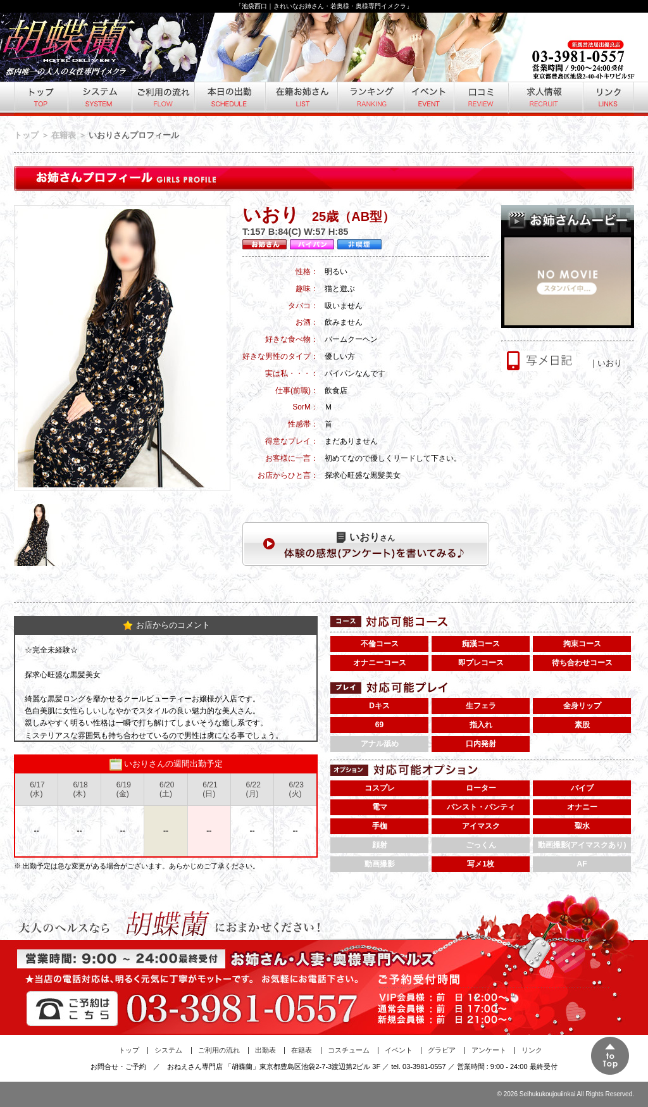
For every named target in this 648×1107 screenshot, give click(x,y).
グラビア (442, 1050)
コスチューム (349, 1050)
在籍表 (63, 135)
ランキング (370, 99)
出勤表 (265, 1050)
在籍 (301, 99)
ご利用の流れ (162, 99)
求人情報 (545, 99)
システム (99, 99)
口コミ (480, 99)
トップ (40, 99)
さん (366, 537)
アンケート (488, 1050)
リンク (608, 99)
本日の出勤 (229, 99)
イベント (428, 99)
